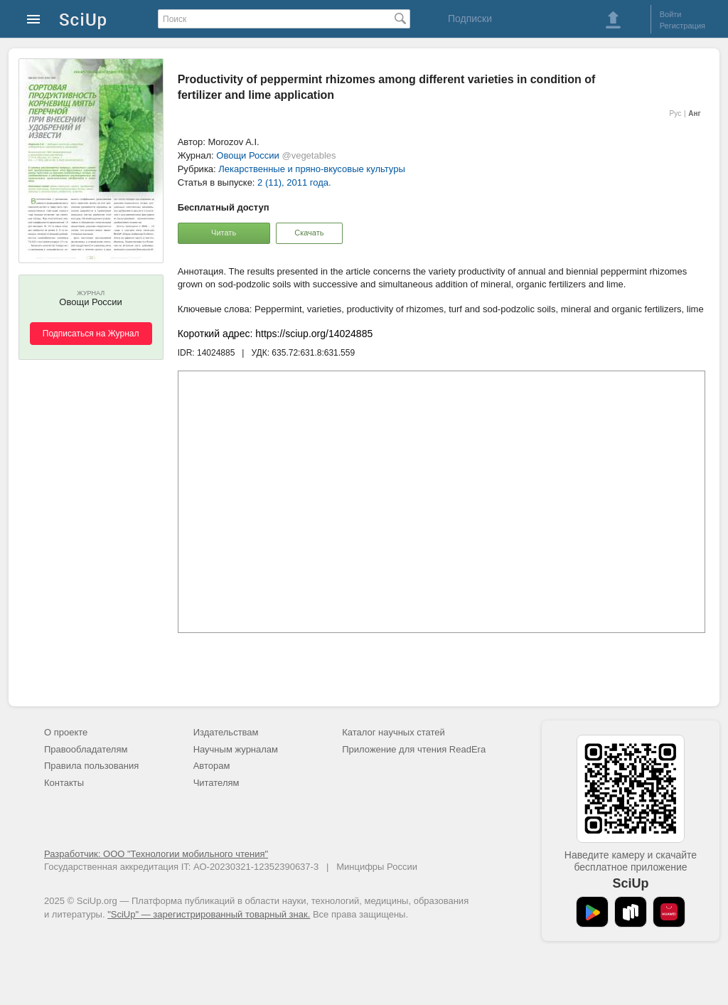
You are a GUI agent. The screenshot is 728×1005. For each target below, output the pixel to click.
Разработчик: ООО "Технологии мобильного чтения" (156, 854)
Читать (223, 232)
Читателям (216, 782)
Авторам (211, 765)
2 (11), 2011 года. (294, 182)
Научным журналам (235, 749)
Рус (676, 113)
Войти (671, 14)
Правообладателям (85, 749)
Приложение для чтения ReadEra (414, 749)
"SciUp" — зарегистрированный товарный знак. (208, 914)
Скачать (308, 232)
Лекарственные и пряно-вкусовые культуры (311, 169)
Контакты (64, 782)
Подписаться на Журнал (91, 334)
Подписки (470, 18)
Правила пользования (91, 765)
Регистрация (682, 25)
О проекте (65, 732)
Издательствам (226, 732)
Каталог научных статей (393, 732)
